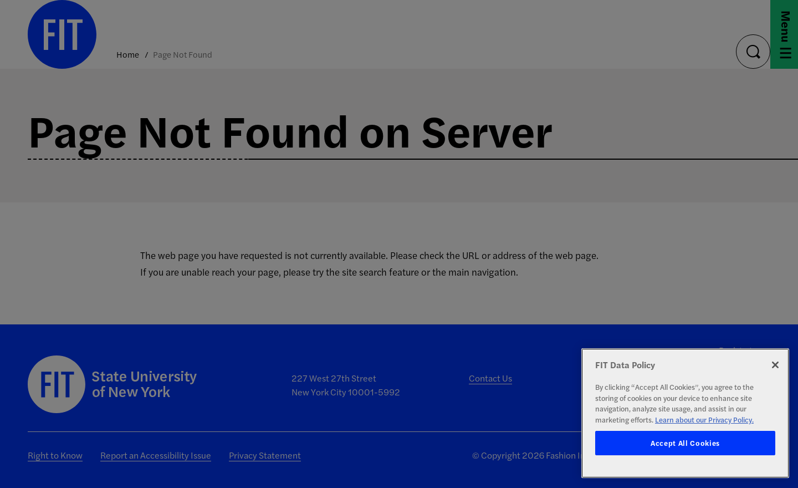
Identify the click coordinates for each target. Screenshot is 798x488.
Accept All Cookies (685, 443)
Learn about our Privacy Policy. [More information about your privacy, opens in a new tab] (704, 419)
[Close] (775, 365)
